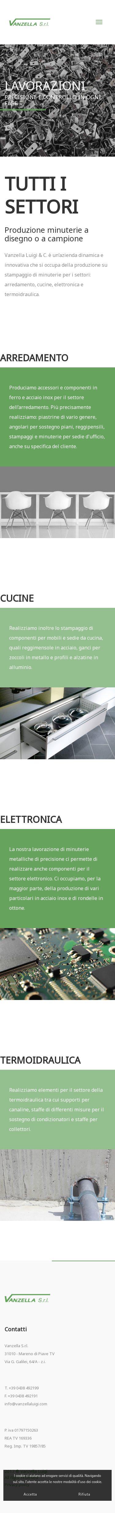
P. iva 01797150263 (21, 1430)
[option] (57, 502)
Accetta (30, 1494)
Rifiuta (84, 1494)
